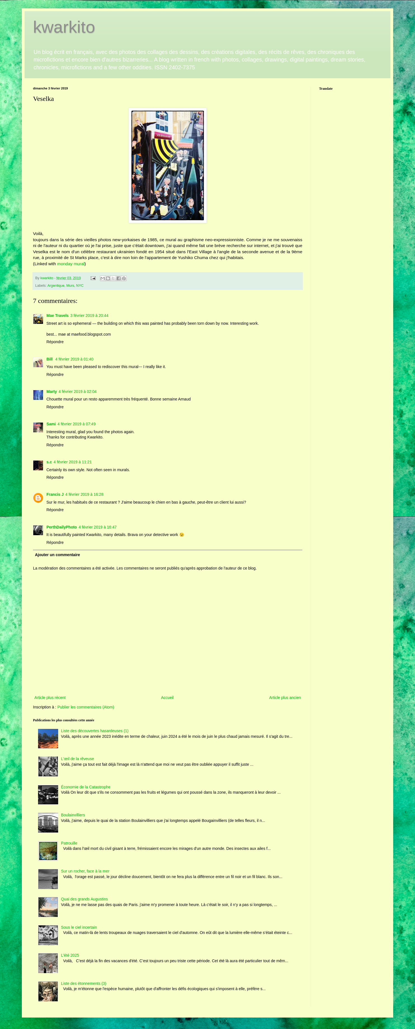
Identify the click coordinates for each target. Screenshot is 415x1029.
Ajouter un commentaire (57, 555)
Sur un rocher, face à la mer (85, 871)
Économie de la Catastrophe (85, 787)
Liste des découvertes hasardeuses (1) (94, 731)
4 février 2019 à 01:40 (74, 359)
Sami (51, 424)
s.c (49, 462)
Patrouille (69, 843)
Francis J (54, 494)
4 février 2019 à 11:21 (72, 462)
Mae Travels (57, 315)
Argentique (55, 286)
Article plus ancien (285, 697)
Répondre (55, 342)
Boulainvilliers (73, 815)
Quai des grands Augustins (84, 899)
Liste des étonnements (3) (83, 983)
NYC (80, 286)
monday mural (70, 263)
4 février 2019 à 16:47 (98, 527)
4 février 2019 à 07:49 (76, 424)
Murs (70, 286)
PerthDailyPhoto (61, 527)
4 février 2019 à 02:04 (77, 391)
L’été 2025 (70, 955)
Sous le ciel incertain (79, 927)
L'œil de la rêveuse (77, 759)
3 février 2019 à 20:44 (89, 315)
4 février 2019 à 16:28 (84, 494)
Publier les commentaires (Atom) (85, 707)
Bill (50, 359)
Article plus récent (49, 697)
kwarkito (64, 27)
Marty (51, 391)
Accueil (167, 697)
